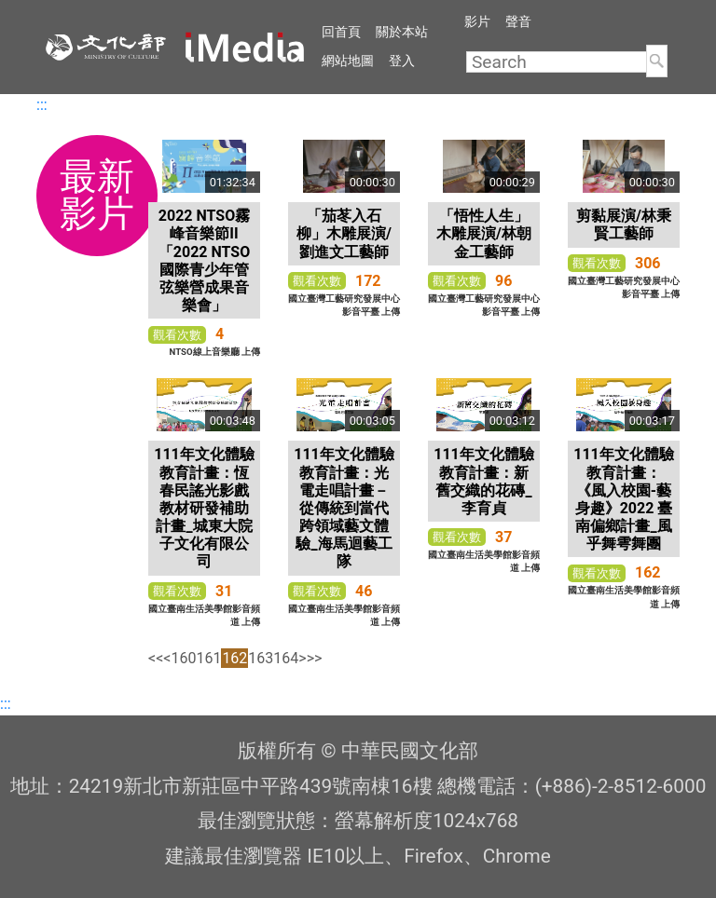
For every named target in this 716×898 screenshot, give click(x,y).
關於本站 (402, 31)
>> (315, 658)
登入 (402, 60)
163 (260, 658)
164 (285, 658)
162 (234, 658)
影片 (477, 21)
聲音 (518, 21)
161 (208, 658)
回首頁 (341, 31)
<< (155, 658)
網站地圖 (348, 60)
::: (42, 105)
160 (183, 658)
